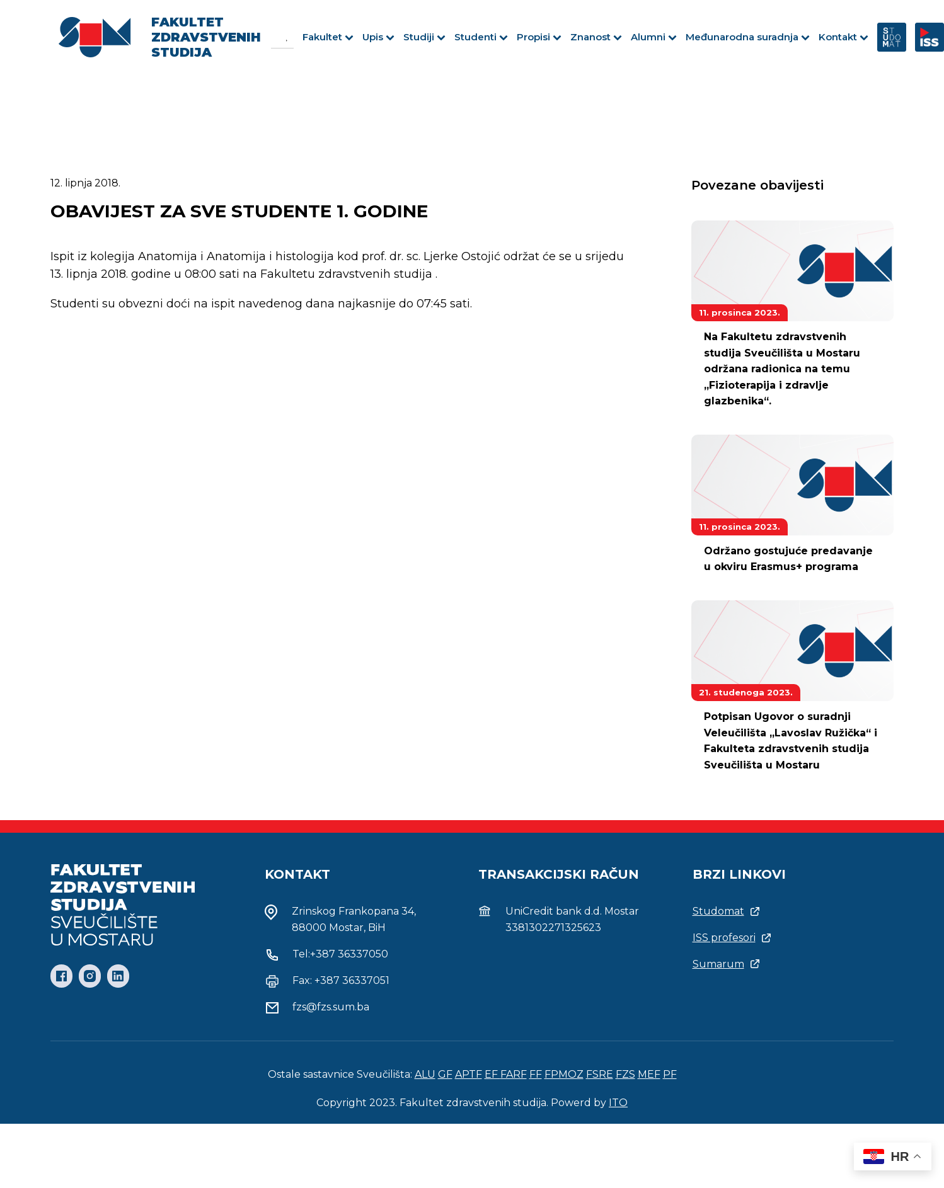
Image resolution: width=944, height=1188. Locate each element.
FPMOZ (564, 1074)
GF (445, 1074)
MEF (649, 1074)
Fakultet (328, 37)
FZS (625, 1074)
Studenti (481, 37)
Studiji (424, 37)
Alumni (654, 37)
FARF (513, 1074)
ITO (618, 1103)
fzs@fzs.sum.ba (330, 1007)
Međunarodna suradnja (748, 37)
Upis (378, 37)
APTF (468, 1074)
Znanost (596, 37)
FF (535, 1074)
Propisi (539, 37)
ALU (425, 1074)
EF (492, 1074)
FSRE (599, 1074)
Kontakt (843, 37)
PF (670, 1074)
